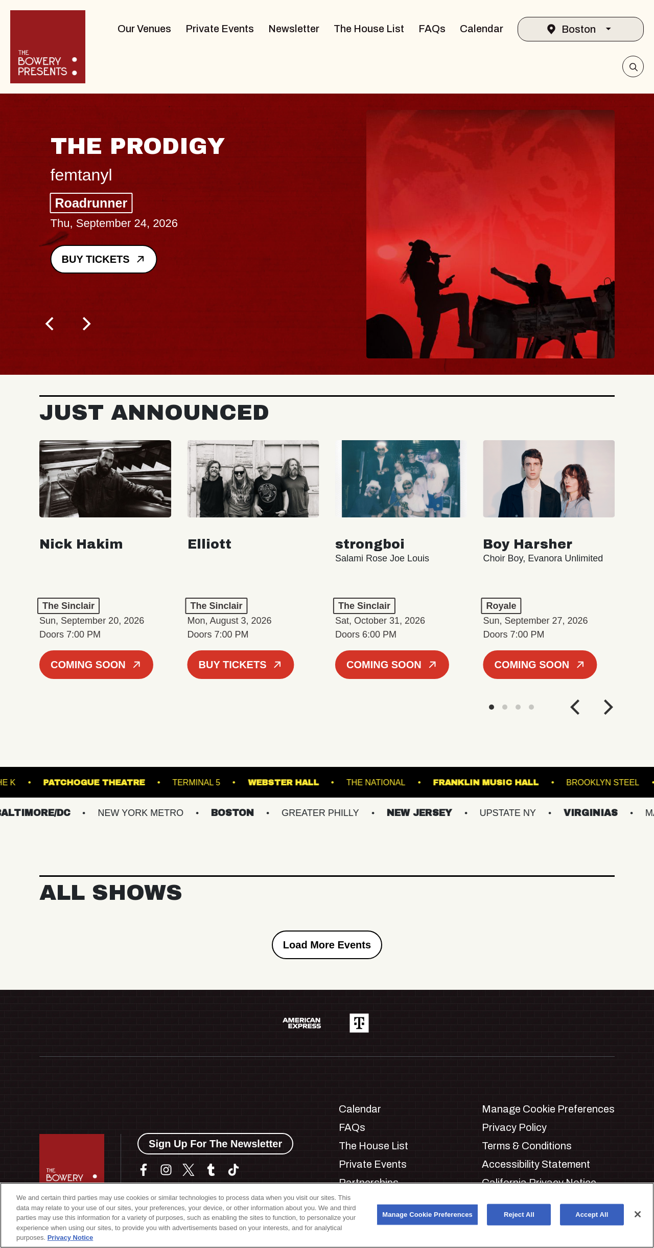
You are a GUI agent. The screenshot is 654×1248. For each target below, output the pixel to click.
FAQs (432, 28)
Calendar (481, 28)
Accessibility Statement (536, 1164)
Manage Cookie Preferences (548, 1109)
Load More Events (327, 944)
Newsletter (293, 28)
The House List (369, 28)
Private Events (219, 28)
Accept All (591, 1214)
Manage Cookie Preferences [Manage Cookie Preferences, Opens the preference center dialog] (427, 1214)
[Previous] (50, 323)
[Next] (85, 323)
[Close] (637, 1214)
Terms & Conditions (527, 1145)
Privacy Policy (514, 1127)
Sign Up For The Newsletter (215, 1143)
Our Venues (144, 28)
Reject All (519, 1214)
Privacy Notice (71, 1237)
